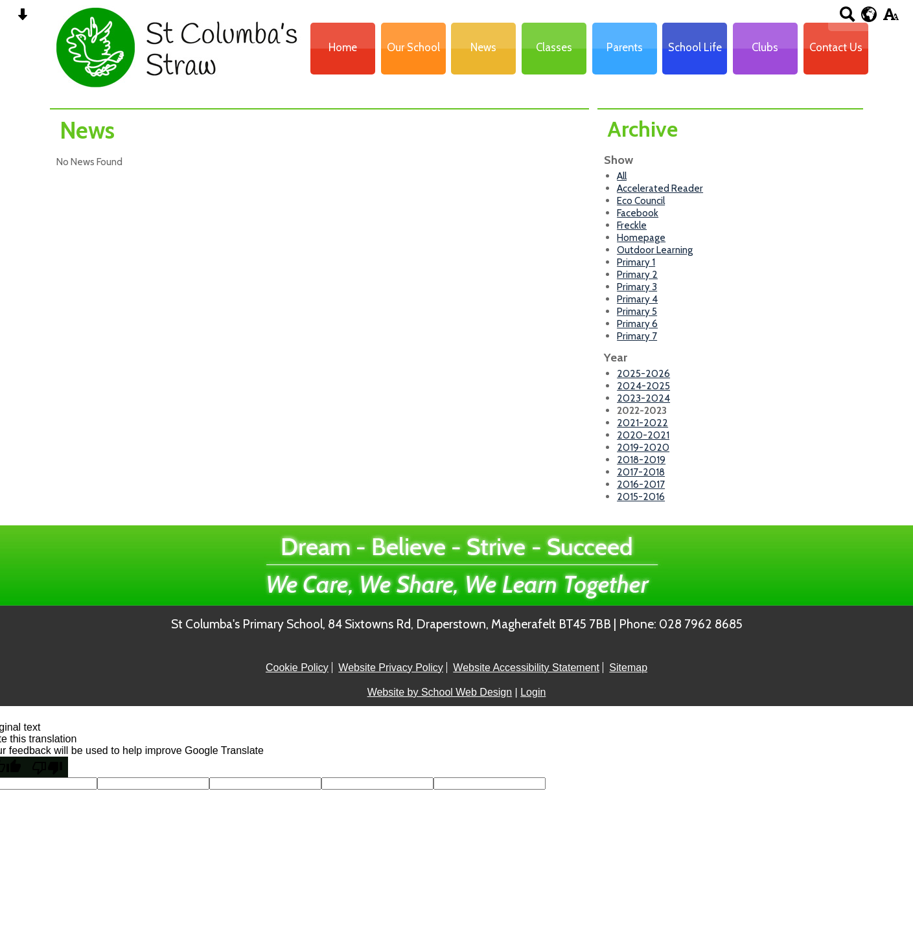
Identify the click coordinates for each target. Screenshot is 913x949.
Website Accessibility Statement (526, 667)
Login (533, 692)
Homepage (641, 237)
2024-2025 (643, 386)
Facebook (637, 213)
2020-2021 (643, 435)
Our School (413, 47)
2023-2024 (643, 398)
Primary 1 (636, 262)
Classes (554, 47)
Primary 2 (637, 274)
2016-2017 (641, 484)
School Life (695, 47)
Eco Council (641, 200)
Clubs (765, 47)
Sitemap (628, 667)
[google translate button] (869, 14)
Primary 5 (637, 311)
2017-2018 (641, 472)
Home (343, 47)
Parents (625, 47)
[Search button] (847, 18)
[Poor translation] (47, 767)
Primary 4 (637, 299)
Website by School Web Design (440, 692)
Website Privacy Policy (390, 667)
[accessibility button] (890, 18)
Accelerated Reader (660, 188)
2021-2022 (642, 423)
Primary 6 (637, 323)
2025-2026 (643, 373)
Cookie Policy (297, 667)
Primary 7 (637, 336)
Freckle (632, 225)
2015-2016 (641, 496)
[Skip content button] (22, 18)
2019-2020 (643, 447)
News (483, 47)
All (622, 176)
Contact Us (835, 47)
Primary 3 (637, 286)
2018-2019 (641, 459)
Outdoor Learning (655, 250)
